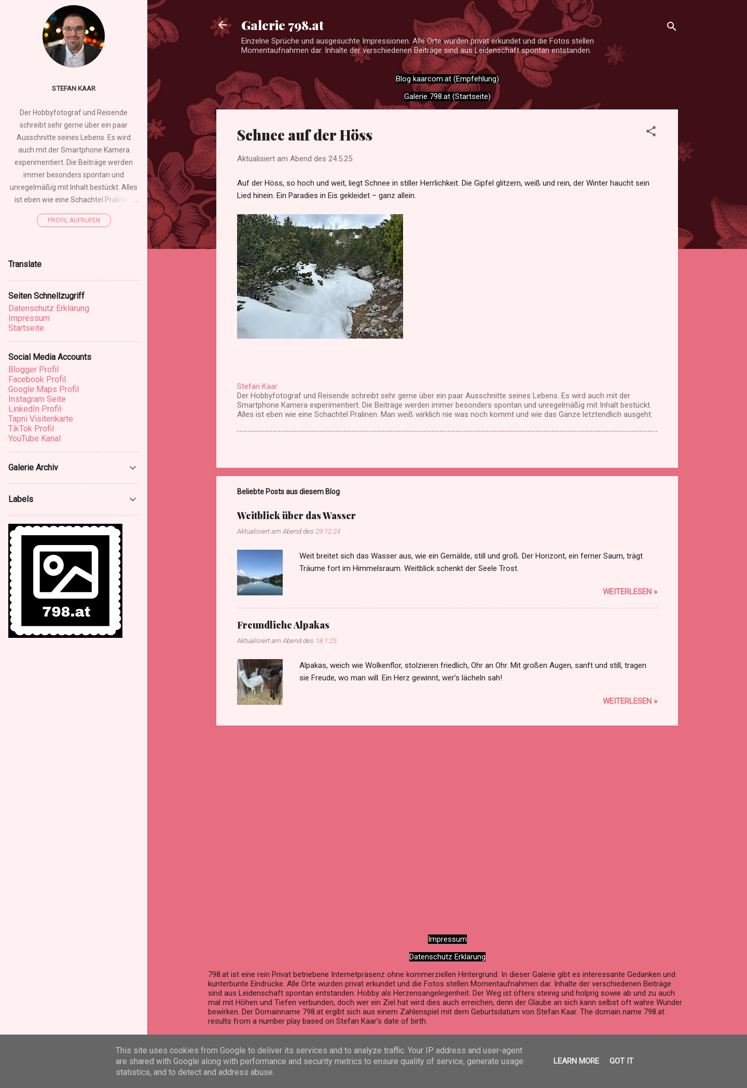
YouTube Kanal (34, 438)
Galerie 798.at (282, 25)
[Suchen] (672, 28)
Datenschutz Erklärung (447, 956)
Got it (621, 1061)
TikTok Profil (31, 429)
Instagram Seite (37, 399)
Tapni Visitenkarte (40, 419)
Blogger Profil (33, 369)
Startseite (26, 328)
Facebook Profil (37, 379)
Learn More (576, 1061)
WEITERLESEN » (630, 591)
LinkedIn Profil (34, 409)
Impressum (447, 939)
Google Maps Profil (43, 389)
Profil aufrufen (74, 220)
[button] (651, 133)
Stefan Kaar (73, 88)
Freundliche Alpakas (283, 625)
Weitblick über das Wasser (296, 515)
